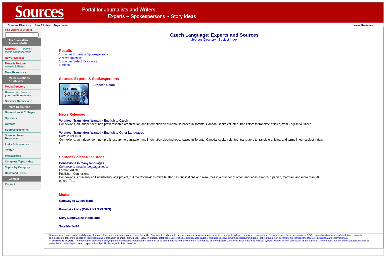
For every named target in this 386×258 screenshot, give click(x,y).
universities (177, 237)
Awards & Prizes (15, 65)
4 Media (64, 65)
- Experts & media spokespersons (19, 50)
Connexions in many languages (81, 163)
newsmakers (299, 235)
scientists (217, 235)
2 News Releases (70, 58)
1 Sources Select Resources (78, 61)
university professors (266, 235)
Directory (19, 25)
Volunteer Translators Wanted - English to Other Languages (101, 132)
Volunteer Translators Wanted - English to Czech (93, 120)
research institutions (247, 237)
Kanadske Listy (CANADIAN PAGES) (85, 209)
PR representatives (94, 237)
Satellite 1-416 (69, 226)
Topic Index (61, 25)
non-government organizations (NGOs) (294, 237)
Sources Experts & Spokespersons (89, 79)
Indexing (68, 243)
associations (201, 237)
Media (64, 195)
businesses (215, 237)
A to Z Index (42, 25)
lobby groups (266, 237)
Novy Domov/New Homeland (79, 218)
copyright (109, 240)
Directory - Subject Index (214, 39)
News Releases (363, 25)
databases (164, 237)
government (228, 237)
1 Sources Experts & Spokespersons (83, 54)
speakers (248, 235)
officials (238, 235)
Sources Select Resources (81, 157)
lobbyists (228, 235)
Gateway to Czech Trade (76, 201)
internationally (340, 237)
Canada (323, 237)
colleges (188, 237)
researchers (284, 235)
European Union (103, 85)
